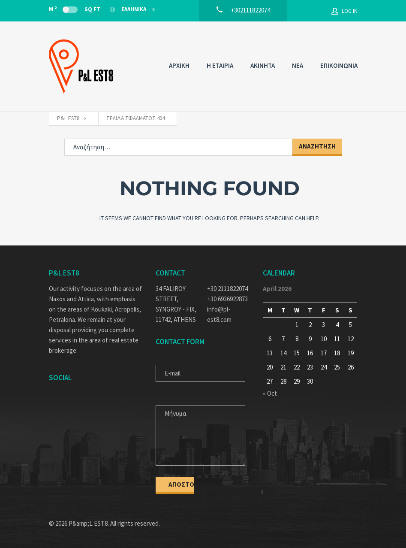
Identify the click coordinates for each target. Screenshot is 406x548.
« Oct (270, 393)
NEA (297, 65)
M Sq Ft (74, 9)
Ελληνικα (128, 9)
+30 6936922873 (227, 299)
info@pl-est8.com (219, 314)
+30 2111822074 (227, 289)
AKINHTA (262, 65)
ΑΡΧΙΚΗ (179, 65)
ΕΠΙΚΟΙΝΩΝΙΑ (339, 65)
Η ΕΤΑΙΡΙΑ (220, 65)
